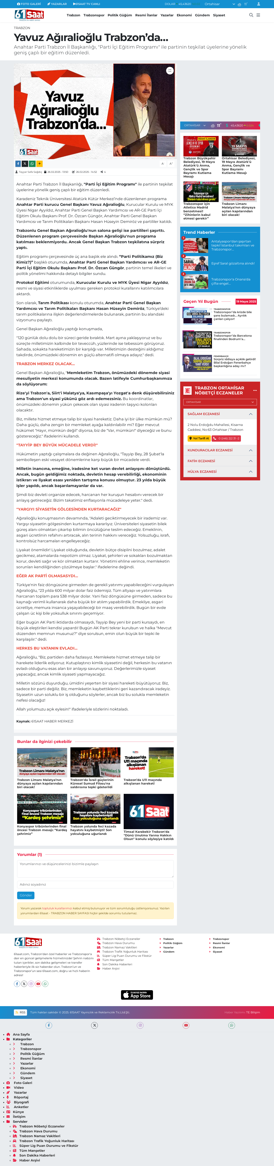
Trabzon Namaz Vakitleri (117, 947)
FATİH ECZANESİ (201, 461)
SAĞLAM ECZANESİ (204, 414)
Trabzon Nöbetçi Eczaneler (118, 939)
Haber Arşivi (108, 968)
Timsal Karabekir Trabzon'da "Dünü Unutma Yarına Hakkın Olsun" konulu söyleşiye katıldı (149, 835)
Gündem (202, 15)
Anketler (17, 1107)
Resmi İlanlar (146, 15)
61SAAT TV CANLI (86, 4)
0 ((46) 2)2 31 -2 (226, 438)
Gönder (26, 895)
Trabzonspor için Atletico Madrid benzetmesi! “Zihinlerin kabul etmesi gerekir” (196, 211)
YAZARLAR (57, 4)
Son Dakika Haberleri (114, 964)
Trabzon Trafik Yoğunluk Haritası (122, 951)
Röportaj (17, 1097)
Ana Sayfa (18, 1034)
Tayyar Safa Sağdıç (30, 171)
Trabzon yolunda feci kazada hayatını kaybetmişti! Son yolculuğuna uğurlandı (93, 830)
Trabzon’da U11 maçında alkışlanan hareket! (143, 781)
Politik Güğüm (120, 15)
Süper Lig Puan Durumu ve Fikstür (124, 956)
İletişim (15, 1117)
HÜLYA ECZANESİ (202, 472)
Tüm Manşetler (110, 960)
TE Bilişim (253, 1012)
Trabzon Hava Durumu (116, 943)
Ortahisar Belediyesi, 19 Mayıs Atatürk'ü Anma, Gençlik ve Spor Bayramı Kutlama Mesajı (238, 165)
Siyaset (219, 15)
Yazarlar (167, 15)
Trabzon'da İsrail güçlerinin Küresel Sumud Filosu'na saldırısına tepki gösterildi (92, 783)
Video (15, 1087)
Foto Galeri (19, 1083)
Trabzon (73, 15)
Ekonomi (184, 15)
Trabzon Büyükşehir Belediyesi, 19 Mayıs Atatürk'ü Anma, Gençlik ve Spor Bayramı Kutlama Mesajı (199, 167)
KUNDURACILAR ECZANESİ (210, 450)
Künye (15, 1112)
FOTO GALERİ (29, 4)
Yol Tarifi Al (199, 438)
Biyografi (17, 1102)
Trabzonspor (94, 15)
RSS (20, 1012)
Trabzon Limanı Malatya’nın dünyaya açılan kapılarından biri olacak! (40, 783)
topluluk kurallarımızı (57, 908)
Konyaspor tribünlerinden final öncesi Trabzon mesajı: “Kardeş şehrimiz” (42, 830)
